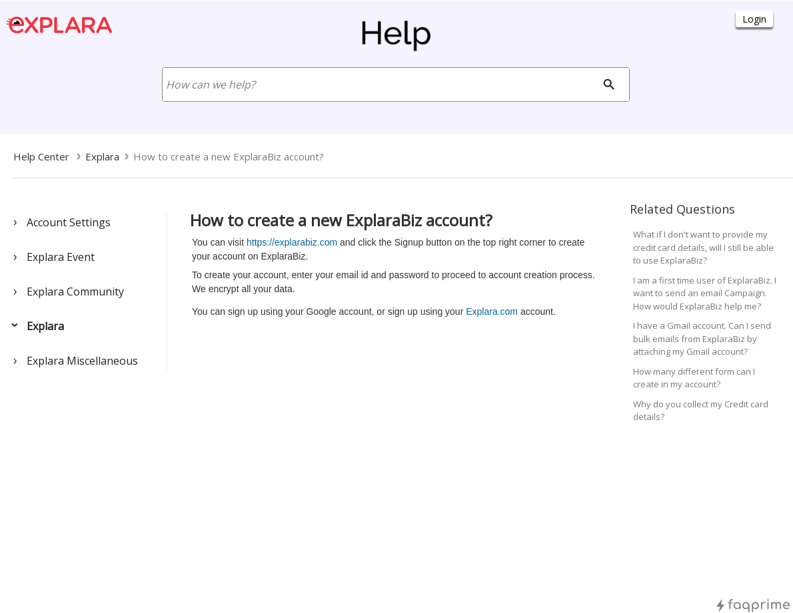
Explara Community (75, 291)
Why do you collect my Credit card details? (700, 410)
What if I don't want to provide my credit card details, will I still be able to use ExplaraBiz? (703, 247)
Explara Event (61, 257)
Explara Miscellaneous (82, 360)
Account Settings (69, 222)
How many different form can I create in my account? (694, 378)
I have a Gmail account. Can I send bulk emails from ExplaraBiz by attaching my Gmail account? (702, 338)
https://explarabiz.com (290, 242)
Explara (45, 326)
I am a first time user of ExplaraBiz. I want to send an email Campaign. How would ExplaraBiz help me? (704, 293)
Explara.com (492, 311)
